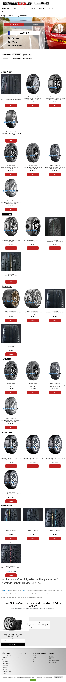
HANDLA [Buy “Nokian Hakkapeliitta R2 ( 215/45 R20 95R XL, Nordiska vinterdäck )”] (55, 175)
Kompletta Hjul (6, 8)
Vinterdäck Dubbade (11, 165)
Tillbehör (50, 8)
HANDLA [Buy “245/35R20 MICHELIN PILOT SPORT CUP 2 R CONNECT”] (55, 320)
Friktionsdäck (53, 165)
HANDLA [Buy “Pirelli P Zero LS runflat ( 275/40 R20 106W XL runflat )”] (33, 248)
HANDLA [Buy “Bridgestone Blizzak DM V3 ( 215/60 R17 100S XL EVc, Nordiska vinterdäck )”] (11, 466)
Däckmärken (42, 8)
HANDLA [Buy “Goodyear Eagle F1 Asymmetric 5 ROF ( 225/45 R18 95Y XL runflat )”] (11, 141)
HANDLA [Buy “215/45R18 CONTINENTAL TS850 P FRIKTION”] (55, 538)
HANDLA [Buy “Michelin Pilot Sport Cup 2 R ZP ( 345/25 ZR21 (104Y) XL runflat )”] (11, 320)
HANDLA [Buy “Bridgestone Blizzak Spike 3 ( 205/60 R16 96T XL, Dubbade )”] (11, 501)
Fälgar (22, 8)
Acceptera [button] (33, 679)
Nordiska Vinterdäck (11, 457)
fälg (8, 590)
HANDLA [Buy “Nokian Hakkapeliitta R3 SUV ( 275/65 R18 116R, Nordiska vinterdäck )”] (11, 210)
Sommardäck (11, 98)
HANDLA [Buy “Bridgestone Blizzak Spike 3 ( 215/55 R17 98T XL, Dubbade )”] (33, 466)
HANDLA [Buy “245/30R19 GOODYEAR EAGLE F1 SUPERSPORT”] (11, 106)
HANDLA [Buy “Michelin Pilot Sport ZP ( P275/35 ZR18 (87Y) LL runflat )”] (33, 320)
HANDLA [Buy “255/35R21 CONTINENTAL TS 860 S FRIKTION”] (11, 538)
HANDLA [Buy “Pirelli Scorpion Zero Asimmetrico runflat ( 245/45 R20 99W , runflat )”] (11, 248)
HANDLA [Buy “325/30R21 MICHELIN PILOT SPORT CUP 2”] (11, 354)
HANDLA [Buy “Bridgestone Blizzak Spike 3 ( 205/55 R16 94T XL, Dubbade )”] (55, 466)
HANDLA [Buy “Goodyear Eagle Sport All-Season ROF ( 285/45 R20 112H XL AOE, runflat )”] (55, 106)
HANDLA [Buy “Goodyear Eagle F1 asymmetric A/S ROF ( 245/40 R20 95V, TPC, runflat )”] (33, 106)
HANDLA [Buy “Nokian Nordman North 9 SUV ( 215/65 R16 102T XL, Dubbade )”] (33, 175)
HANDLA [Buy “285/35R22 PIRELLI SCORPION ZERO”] (55, 248)
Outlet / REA (32, 8)
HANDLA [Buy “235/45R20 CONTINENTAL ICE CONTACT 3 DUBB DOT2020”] (11, 575)
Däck (15, 8)
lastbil (24, 590)
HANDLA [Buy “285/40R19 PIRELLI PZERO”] (11, 282)
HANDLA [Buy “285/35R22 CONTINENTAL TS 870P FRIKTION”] (33, 538)
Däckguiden (6, 12)
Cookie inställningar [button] (58, 677)
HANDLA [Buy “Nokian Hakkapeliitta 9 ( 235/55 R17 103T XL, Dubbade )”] (11, 175)
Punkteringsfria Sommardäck (33, 97)
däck (4, 590)
